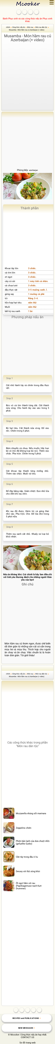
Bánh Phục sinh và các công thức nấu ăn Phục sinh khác (27, 20)
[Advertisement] (27, 72)
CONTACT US (27, 1037)
